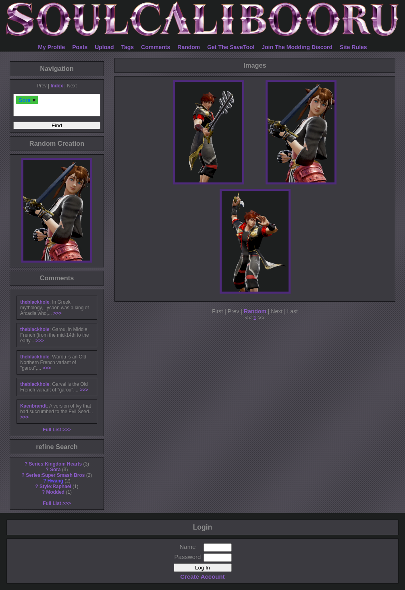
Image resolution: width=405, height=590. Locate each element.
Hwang (55, 481)
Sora (55, 469)
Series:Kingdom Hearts (55, 464)
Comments (155, 47)
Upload (104, 47)
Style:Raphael (55, 486)
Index (56, 86)
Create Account (202, 576)
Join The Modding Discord (297, 47)
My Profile (51, 47)
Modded (55, 492)
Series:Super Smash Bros (55, 475)
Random (188, 47)
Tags (127, 47)
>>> (57, 313)
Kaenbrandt (33, 406)
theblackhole (35, 302)
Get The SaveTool (230, 47)
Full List (52, 430)
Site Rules (353, 47)
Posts (79, 47)
